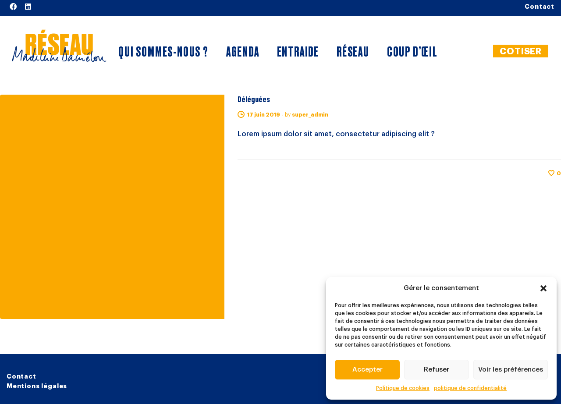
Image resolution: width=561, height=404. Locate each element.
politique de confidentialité (470, 388)
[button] (543, 288)
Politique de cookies (403, 388)
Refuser (436, 369)
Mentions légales (37, 386)
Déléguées (254, 99)
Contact (21, 376)
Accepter (367, 369)
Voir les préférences (510, 369)
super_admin (310, 114)
